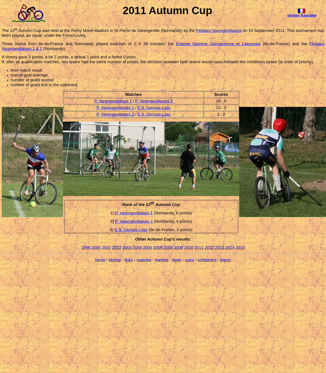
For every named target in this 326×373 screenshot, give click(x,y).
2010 (188, 247)
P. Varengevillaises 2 (154, 101)
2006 (158, 247)
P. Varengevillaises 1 (113, 101)
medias (161, 260)
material (144, 260)
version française (301, 15)
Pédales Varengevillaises (219, 30)
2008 (168, 247)
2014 (230, 247)
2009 (178, 247)
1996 (86, 247)
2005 (147, 247)
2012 (209, 247)
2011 (199, 247)
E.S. (141, 107)
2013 (219, 247)
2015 (240, 247)
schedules (207, 260)
